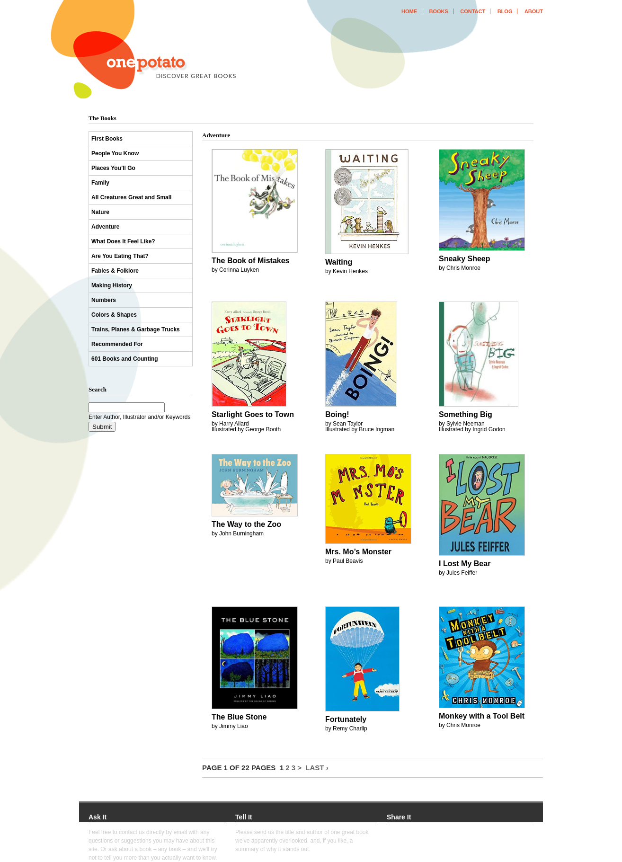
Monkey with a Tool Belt (481, 716)
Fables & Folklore (115, 270)
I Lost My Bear (464, 564)
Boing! (337, 414)
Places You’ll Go (113, 168)
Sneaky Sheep (464, 259)
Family (100, 182)
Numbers (103, 300)
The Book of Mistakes (250, 261)
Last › (316, 768)
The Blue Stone (239, 717)
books (438, 11)
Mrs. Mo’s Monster (358, 552)
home (409, 11)
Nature (100, 212)
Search (98, 389)
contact (472, 11)
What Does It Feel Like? (123, 241)
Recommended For (117, 344)
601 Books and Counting (124, 358)
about (533, 11)
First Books (107, 138)
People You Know (115, 153)
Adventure (105, 226)
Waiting (338, 262)
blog (505, 11)
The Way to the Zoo (246, 524)
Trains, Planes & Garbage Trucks (135, 329)
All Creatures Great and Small (131, 197)
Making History (111, 285)
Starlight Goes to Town (253, 414)
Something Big (465, 414)
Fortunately (345, 719)
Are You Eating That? (120, 256)
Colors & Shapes (114, 314)
